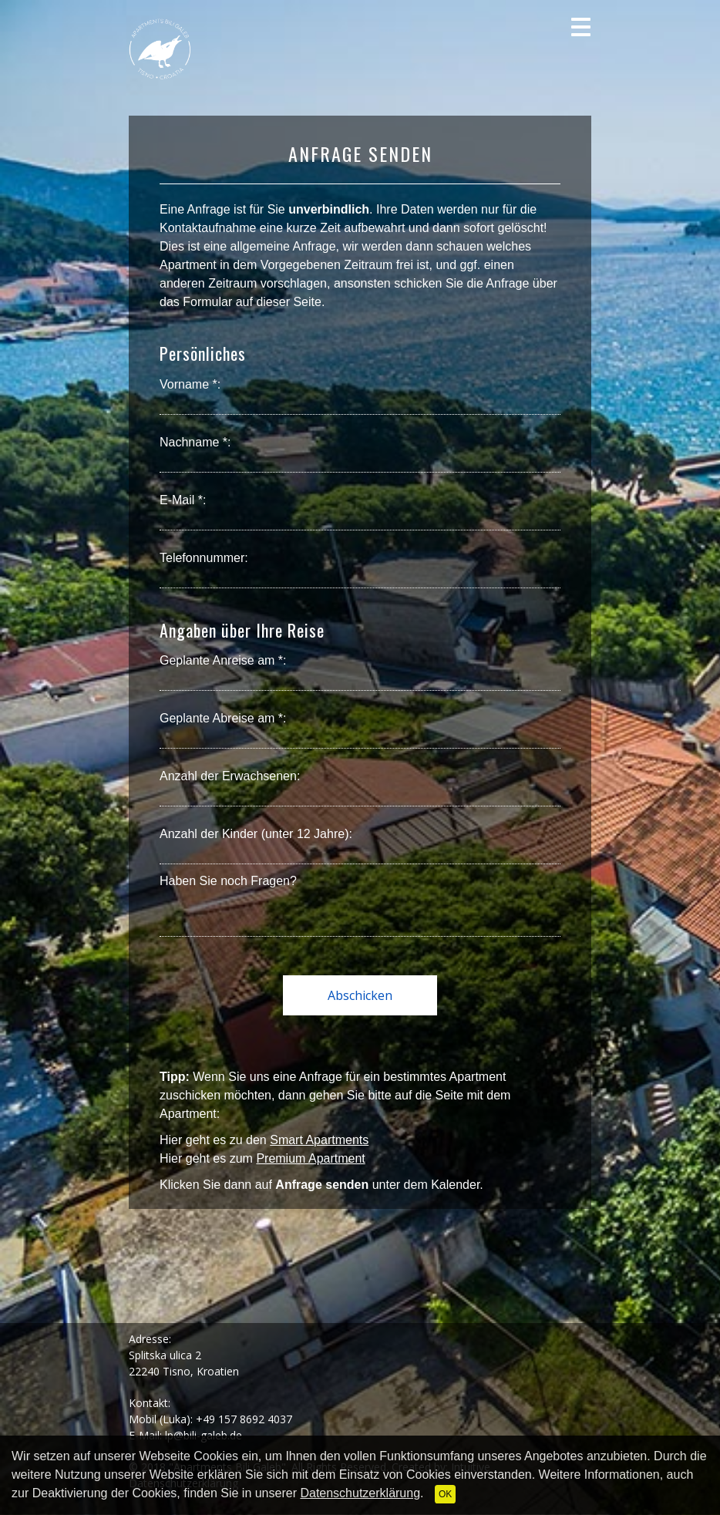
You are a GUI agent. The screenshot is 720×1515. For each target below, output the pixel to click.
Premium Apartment (310, 1158)
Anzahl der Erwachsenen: (230, 776)
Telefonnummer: (204, 557)
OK (445, 1494)
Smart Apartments (319, 1139)
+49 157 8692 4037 (244, 1419)
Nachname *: (195, 442)
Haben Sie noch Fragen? (228, 880)
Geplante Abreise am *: (223, 718)
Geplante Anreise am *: (223, 660)
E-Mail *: (183, 500)
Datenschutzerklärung (360, 1493)
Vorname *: (190, 384)
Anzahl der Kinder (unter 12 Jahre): (256, 833)
